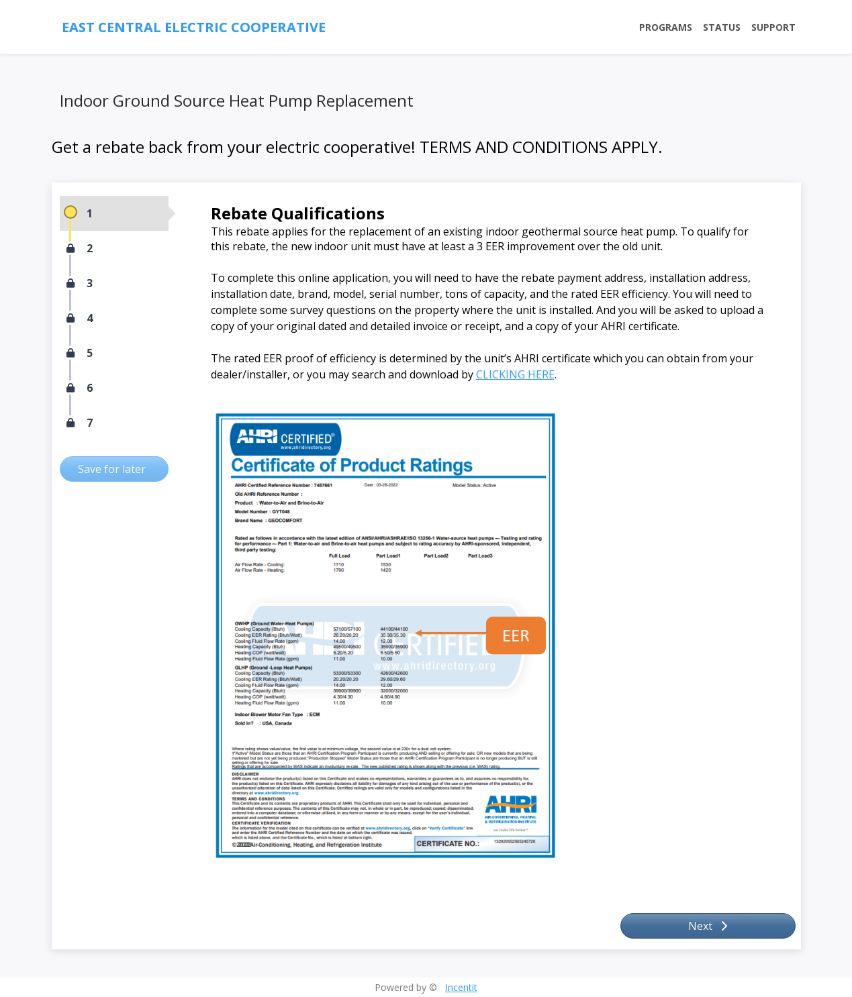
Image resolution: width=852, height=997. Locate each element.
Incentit (461, 987)
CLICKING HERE (515, 374)
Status (722, 27)
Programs (665, 27)
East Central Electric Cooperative (194, 27)
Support (773, 27)
